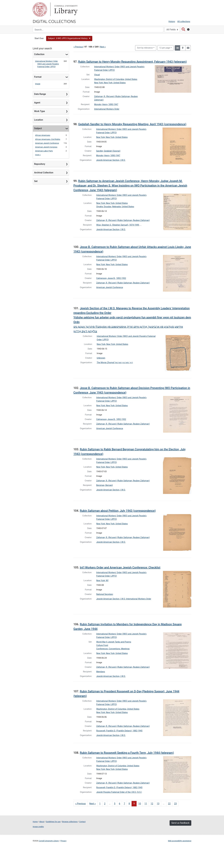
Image (37, 84)
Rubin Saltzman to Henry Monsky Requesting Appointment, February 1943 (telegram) (132, 61)
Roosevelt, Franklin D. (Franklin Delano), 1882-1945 (119, 731)
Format (37, 77)
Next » (103, 47)
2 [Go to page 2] (104, 803)
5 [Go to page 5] (114, 803)
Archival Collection (43, 172)
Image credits (38, 827)
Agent (37, 102)
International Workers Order (106, 109)
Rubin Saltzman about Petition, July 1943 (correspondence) (118, 510)
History (172, 21)
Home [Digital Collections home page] (35, 822)
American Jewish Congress (46, 147)
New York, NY (102, 580)
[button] (69, 38)
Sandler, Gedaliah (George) (108, 151)
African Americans (42, 135)
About (41, 822)
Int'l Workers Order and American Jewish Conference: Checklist (120, 567)
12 (164, 47)
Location (38, 119)
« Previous (78, 47)
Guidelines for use (53, 822)
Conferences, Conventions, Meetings (113, 649)
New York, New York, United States (110, 83)
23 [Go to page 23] (175, 803)
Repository (39, 164)
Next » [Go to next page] (92, 803)
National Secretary (104, 594)
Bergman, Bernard (104, 485)
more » (38, 155)
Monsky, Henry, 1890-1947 (106, 104)
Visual (97, 75)
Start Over (39, 38)
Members (100, 671)
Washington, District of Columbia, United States (115, 79)
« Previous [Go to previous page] (80, 803)
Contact (82, 822)
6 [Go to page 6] (119, 803)
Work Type (39, 111)
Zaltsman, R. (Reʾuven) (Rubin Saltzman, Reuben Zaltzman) (123, 220)
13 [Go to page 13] (158, 803)
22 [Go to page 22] (169, 803)
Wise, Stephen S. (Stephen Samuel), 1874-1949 (117, 225)
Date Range (40, 94)
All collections (183, 21)
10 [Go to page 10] (139, 803)
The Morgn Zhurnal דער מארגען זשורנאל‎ (115, 362)
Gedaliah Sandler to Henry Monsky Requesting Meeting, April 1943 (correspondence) (132, 124)
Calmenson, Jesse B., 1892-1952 (111, 278)
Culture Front (102, 645)
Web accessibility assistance (179, 841)
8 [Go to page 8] (129, 803)
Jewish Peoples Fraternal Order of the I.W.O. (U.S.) (119, 792)
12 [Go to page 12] (152, 803)
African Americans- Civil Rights (47, 139)
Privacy (63, 841)
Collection (39, 54)
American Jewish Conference (47, 143)
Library (65, 9)
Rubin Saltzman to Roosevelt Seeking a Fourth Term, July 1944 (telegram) (127, 752)
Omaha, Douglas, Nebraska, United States (115, 206)
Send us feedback (180, 823)
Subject (38, 128)
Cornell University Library (49, 841)
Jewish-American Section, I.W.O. (110, 160)
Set (36, 181)
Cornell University (40, 9)
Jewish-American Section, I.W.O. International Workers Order (123, 599)
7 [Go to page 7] (124, 803)
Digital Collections (54, 21)
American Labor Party (44, 151)
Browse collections (70, 822)
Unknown (101, 358)
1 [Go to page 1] (100, 803)
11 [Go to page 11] (145, 803)
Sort (145, 48)
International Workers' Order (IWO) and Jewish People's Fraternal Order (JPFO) (47, 64)
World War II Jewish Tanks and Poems (113, 642)
